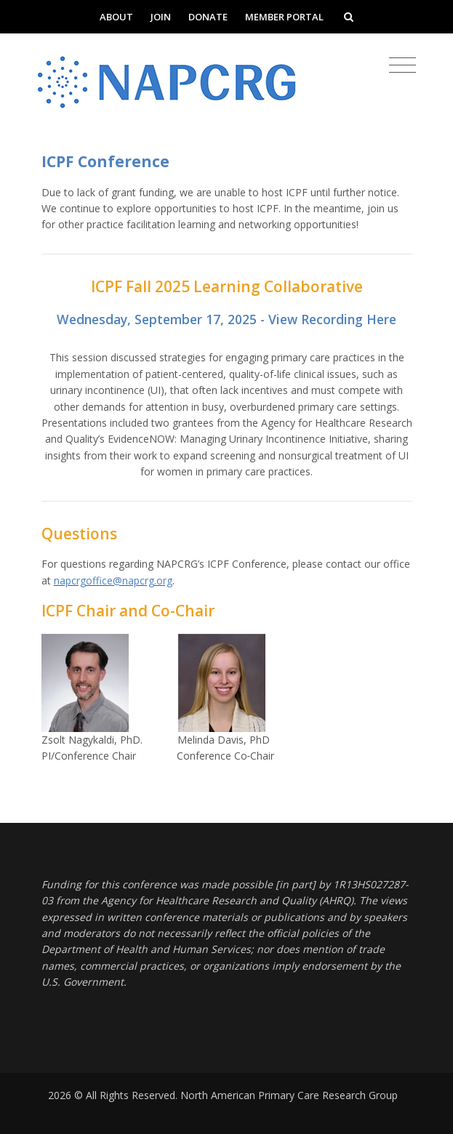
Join (161, 16)
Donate (208, 16)
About (116, 16)
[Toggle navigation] (402, 65)
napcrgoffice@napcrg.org (113, 580)
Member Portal (284, 16)
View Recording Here (332, 319)
